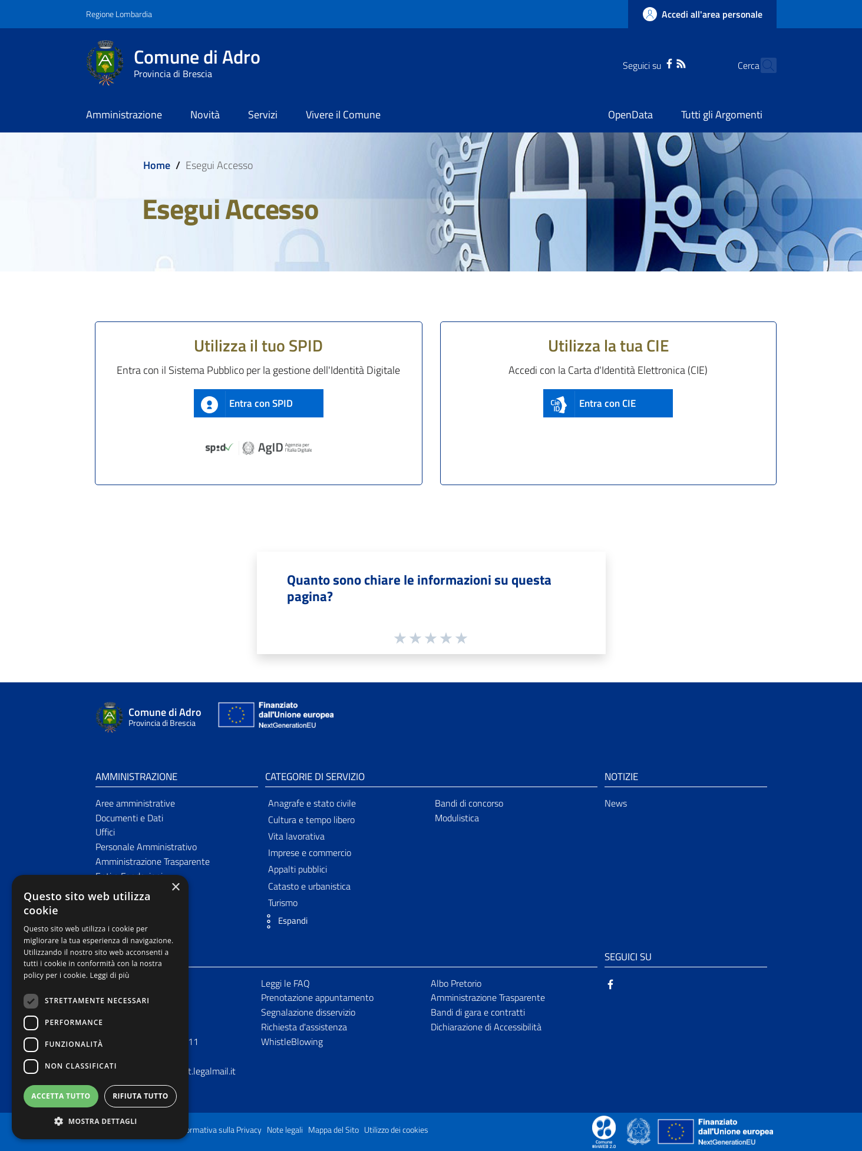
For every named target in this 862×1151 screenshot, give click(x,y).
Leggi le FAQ (285, 983)
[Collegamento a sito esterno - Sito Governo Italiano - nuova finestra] (639, 1131)
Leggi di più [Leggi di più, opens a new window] (110, 975)
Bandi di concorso (469, 803)
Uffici (105, 832)
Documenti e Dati (129, 818)
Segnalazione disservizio (308, 1012)
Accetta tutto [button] (60, 1096)
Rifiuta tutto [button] (141, 1096)
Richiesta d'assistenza (304, 1027)
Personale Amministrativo (146, 847)
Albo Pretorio (456, 983)
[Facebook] (649, 62)
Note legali (285, 1130)
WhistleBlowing (292, 1041)
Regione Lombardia (119, 14)
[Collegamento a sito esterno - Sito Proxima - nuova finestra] (604, 1131)
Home (156, 165)
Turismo (283, 902)
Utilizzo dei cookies (396, 1130)
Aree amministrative (135, 803)
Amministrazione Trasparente (152, 861)
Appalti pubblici (297, 869)
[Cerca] (762, 65)
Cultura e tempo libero (311, 819)
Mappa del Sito (333, 1130)
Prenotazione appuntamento (317, 997)
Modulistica (457, 818)
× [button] (175, 887)
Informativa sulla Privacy (219, 1130)
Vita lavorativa (296, 836)
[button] (283, 921)
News (616, 803)
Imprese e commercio (309, 852)
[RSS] (660, 62)
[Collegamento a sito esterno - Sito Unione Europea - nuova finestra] (274, 717)
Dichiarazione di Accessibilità (486, 1027)
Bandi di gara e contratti (478, 1012)
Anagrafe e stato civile (312, 803)
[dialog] (100, 1007)
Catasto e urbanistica (309, 886)
